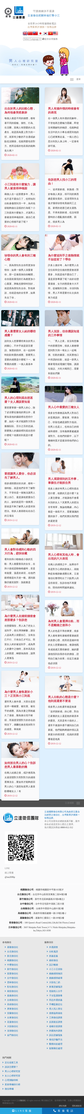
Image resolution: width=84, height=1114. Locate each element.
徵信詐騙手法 (54, 1041)
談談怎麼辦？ (10, 1068)
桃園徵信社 (11, 962)
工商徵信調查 (54, 1019)
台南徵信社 (11, 1001)
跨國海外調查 (54, 1032)
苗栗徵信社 (11, 975)
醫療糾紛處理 (54, 1045)
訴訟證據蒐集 (54, 1037)
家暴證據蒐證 (54, 988)
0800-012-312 (66, 829)
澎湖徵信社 (11, 1032)
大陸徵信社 (11, 1028)
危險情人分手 (54, 993)
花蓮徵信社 (11, 1023)
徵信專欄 (8, 1090)
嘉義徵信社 (11, 997)
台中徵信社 (11, 979)
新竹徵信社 (11, 971)
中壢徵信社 (11, 966)
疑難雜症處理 (54, 1050)
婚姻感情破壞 (54, 979)
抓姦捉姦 (52, 957)
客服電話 (64, 1110)
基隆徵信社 (11, 949)
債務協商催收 (54, 1015)
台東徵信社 (11, 1019)
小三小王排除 (54, 971)
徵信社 (23, 1102)
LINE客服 (22, 1110)
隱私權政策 (77, 1107)
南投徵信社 (11, 993)
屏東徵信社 (11, 1010)
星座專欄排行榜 (11, 1086)
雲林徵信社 (11, 984)
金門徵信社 (11, 1037)
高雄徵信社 (11, 1006)
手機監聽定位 (54, 1006)
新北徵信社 (11, 957)
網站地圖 (62, 1107)
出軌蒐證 (52, 953)
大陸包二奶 (53, 984)
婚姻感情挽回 (54, 975)
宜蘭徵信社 (11, 1015)
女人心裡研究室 (11, 1077)
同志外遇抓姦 (54, 1001)
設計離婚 (52, 966)
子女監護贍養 (54, 997)
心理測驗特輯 (10, 1082)
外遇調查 (52, 949)
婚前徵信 (52, 962)
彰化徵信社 (11, 988)
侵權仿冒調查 (54, 1028)
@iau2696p (10, 878)
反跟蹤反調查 (54, 1023)
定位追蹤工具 (10, 1064)
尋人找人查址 (54, 1010)
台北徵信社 (11, 953)
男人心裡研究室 (11, 1073)
